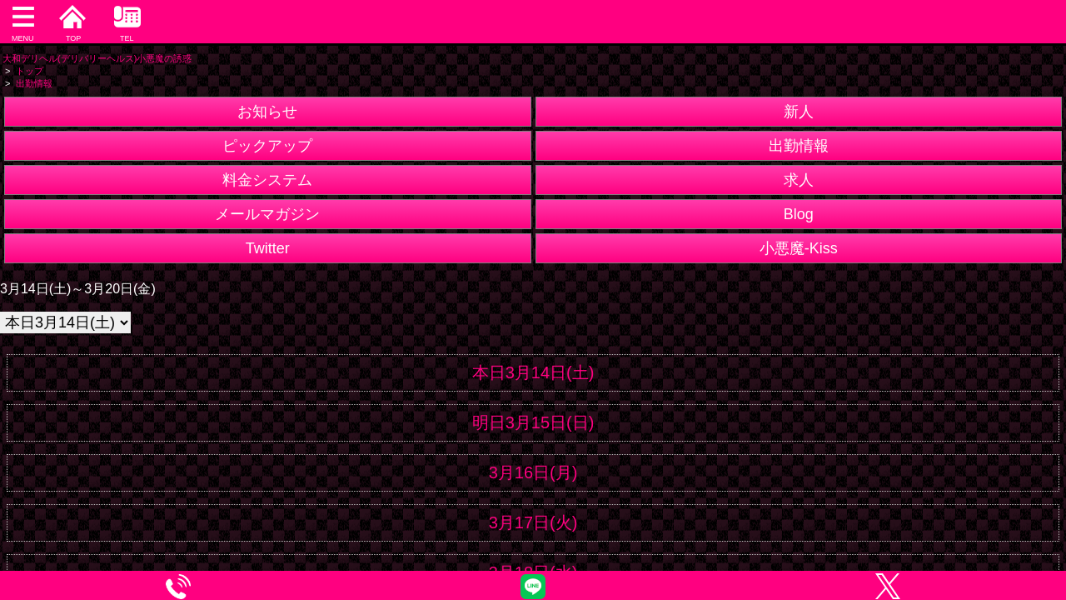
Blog (799, 214)
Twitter (268, 248)
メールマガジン (267, 214)
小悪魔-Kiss (799, 248)
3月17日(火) (533, 522)
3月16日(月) (533, 472)
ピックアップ (267, 146)
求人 (799, 180)
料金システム (267, 180)
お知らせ (267, 111)
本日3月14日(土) (533, 372)
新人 (799, 111)
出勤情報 (799, 146)
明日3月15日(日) (533, 422)
